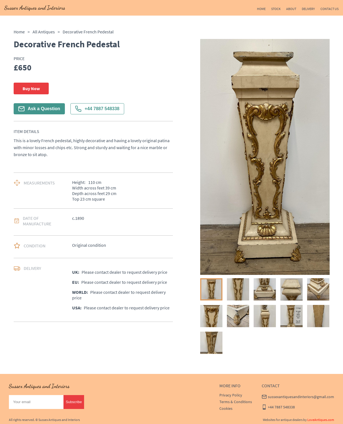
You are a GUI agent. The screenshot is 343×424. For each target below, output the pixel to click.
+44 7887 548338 (97, 109)
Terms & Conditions (235, 401)
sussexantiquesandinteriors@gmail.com (301, 396)
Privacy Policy (230, 395)
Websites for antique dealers (283, 420)
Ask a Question (39, 108)
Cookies (225, 408)
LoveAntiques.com (320, 420)
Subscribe (74, 402)
